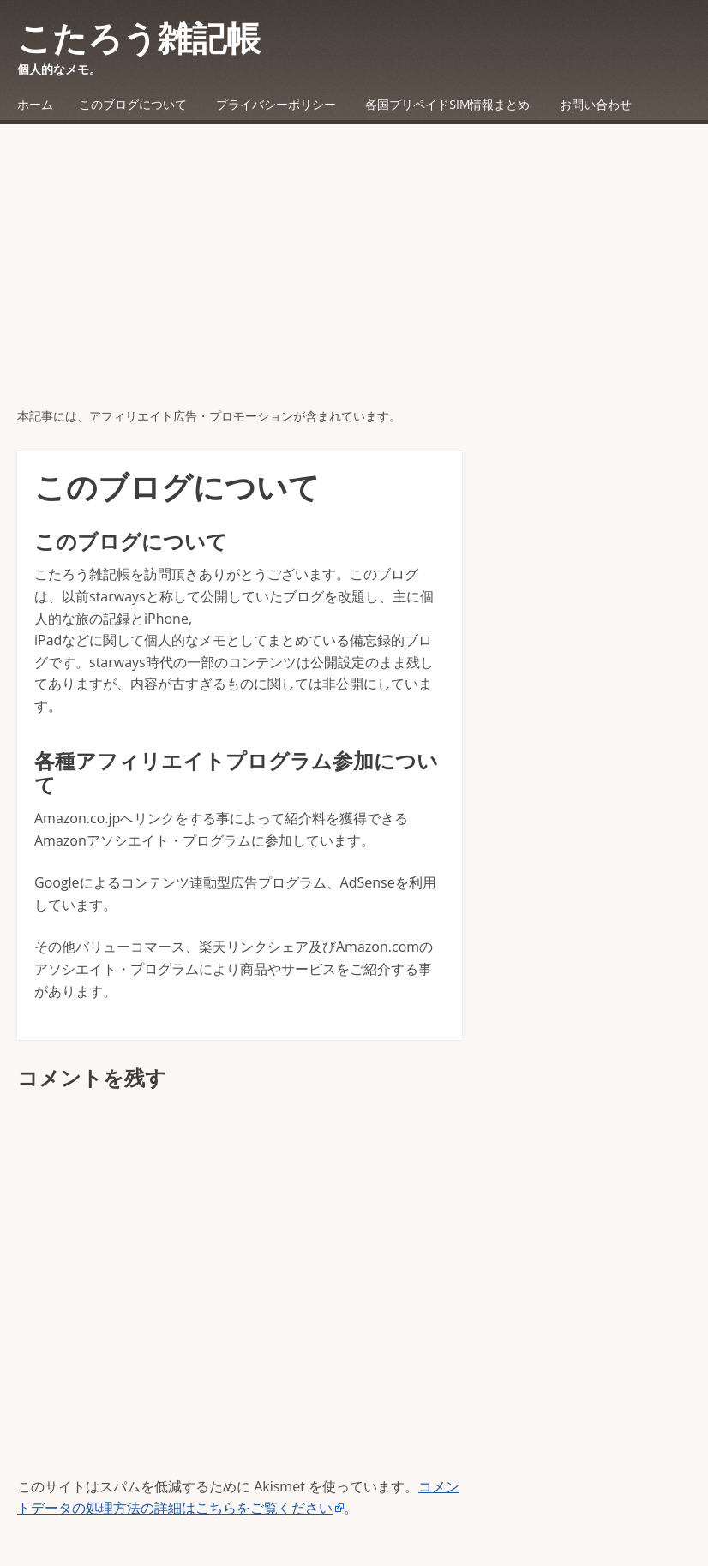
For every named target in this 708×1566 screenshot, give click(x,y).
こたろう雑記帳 (139, 37)
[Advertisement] (354, 278)
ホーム (35, 104)
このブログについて (133, 104)
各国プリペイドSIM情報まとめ (447, 104)
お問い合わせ (596, 104)
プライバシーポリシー (276, 104)
